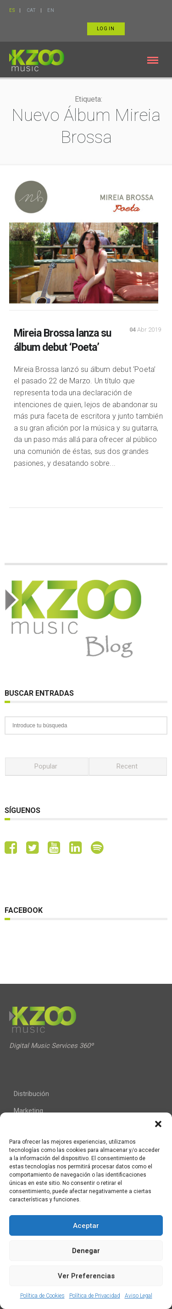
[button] (158, 1124)
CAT (31, 10)
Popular (45, 766)
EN (50, 10)
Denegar (86, 1251)
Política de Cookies (42, 1296)
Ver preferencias (86, 1276)
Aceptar (86, 1226)
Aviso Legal (138, 1296)
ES (12, 10)
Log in (106, 28)
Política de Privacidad (94, 1296)
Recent (127, 766)
